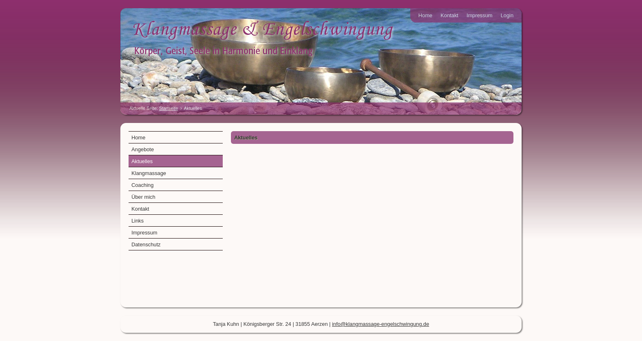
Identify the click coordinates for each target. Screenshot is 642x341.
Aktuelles (142, 161)
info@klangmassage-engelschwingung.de (380, 324)
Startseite (168, 108)
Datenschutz (145, 244)
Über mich (143, 197)
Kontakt (449, 15)
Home (425, 15)
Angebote (142, 149)
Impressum (479, 15)
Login (507, 15)
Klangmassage (148, 173)
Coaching (142, 185)
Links (137, 221)
